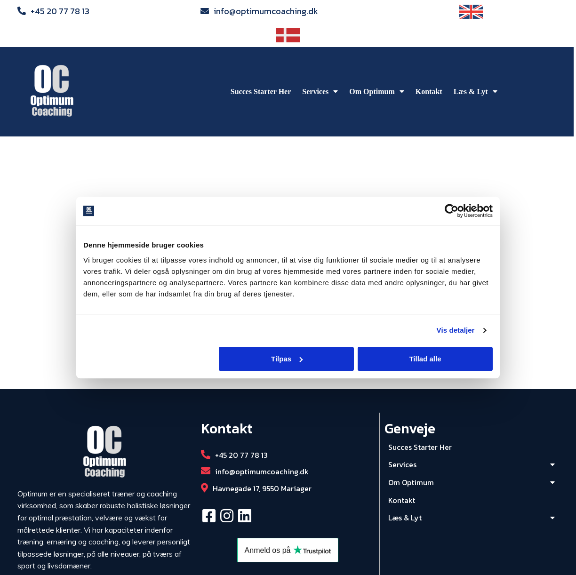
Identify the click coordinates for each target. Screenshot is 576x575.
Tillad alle (425, 359)
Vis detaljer (456, 330)
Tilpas (287, 359)
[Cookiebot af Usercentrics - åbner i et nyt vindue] (451, 211)
